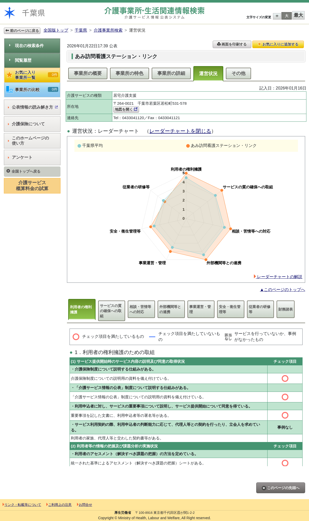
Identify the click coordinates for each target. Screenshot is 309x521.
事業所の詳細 (171, 73)
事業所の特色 (129, 73)
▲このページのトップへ (282, 289)
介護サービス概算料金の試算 (32, 185)
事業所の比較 (32, 89)
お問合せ (84, 505)
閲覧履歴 (20, 60)
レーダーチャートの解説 (278, 277)
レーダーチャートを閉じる (180, 131)
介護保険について (26, 124)
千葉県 (81, 30)
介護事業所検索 (108, 30)
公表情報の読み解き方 (33, 107)
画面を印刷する (232, 44)
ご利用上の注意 (59, 505)
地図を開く (126, 109)
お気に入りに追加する (278, 44)
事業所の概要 (88, 73)
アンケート (20, 157)
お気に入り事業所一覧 (32, 75)
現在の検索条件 (26, 45)
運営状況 (208, 73)
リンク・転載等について (22, 505)
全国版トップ (56, 30)
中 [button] (277, 16)
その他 (238, 73)
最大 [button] (298, 15)
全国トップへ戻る (23, 171)
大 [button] (286, 16)
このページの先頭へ (280, 488)
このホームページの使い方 (28, 140)
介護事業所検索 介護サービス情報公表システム (154, 13)
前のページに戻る (22, 31)
